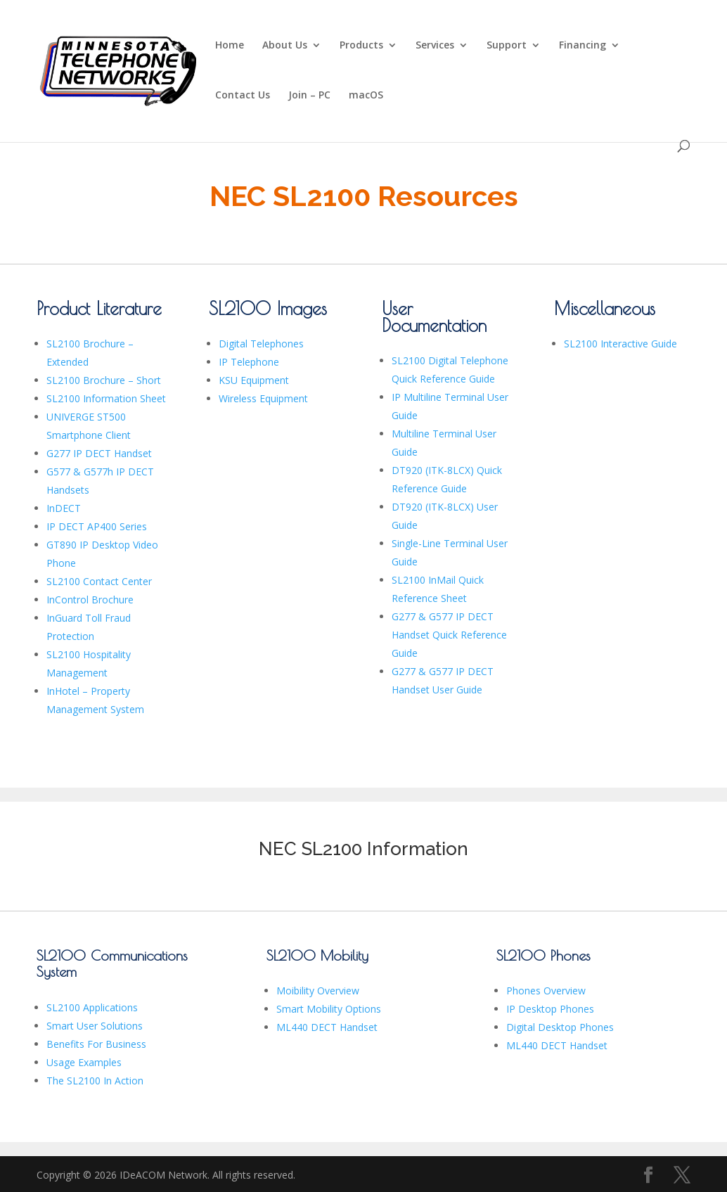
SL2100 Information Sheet (106, 398)
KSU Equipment (254, 380)
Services (435, 45)
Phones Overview (546, 990)
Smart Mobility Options (328, 1008)
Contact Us (242, 95)
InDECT (63, 508)
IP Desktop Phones (550, 1008)
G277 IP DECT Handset (99, 453)
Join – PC (309, 95)
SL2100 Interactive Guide (620, 343)
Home (229, 45)
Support (507, 45)
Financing (582, 45)
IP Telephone (249, 362)
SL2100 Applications (92, 1007)
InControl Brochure (90, 599)
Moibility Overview (317, 990)
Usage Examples (84, 1062)
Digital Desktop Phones (560, 1027)
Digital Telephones (261, 343)
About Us (284, 45)
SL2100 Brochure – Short (103, 380)
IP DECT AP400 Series (96, 526)
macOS (366, 95)
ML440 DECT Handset (327, 1027)
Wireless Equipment (263, 398)
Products (361, 45)
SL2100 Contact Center (99, 581)
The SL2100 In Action (94, 1080)
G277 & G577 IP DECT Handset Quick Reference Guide (449, 635)
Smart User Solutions (94, 1025)
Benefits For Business (96, 1044)
